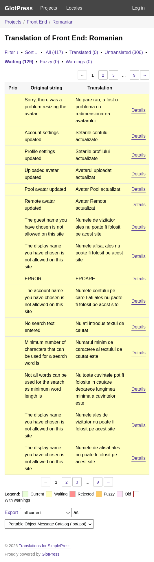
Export (11, 512)
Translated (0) (83, 52)
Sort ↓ (31, 52)
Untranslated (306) (123, 52)
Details (138, 110)
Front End (37, 21)
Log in (138, 8)
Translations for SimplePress (44, 545)
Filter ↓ (12, 52)
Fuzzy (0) (49, 61)
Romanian (63, 21)
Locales (74, 8)
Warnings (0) (79, 61)
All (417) (54, 52)
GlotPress (19, 8)
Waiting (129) (19, 61)
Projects (48, 8)
